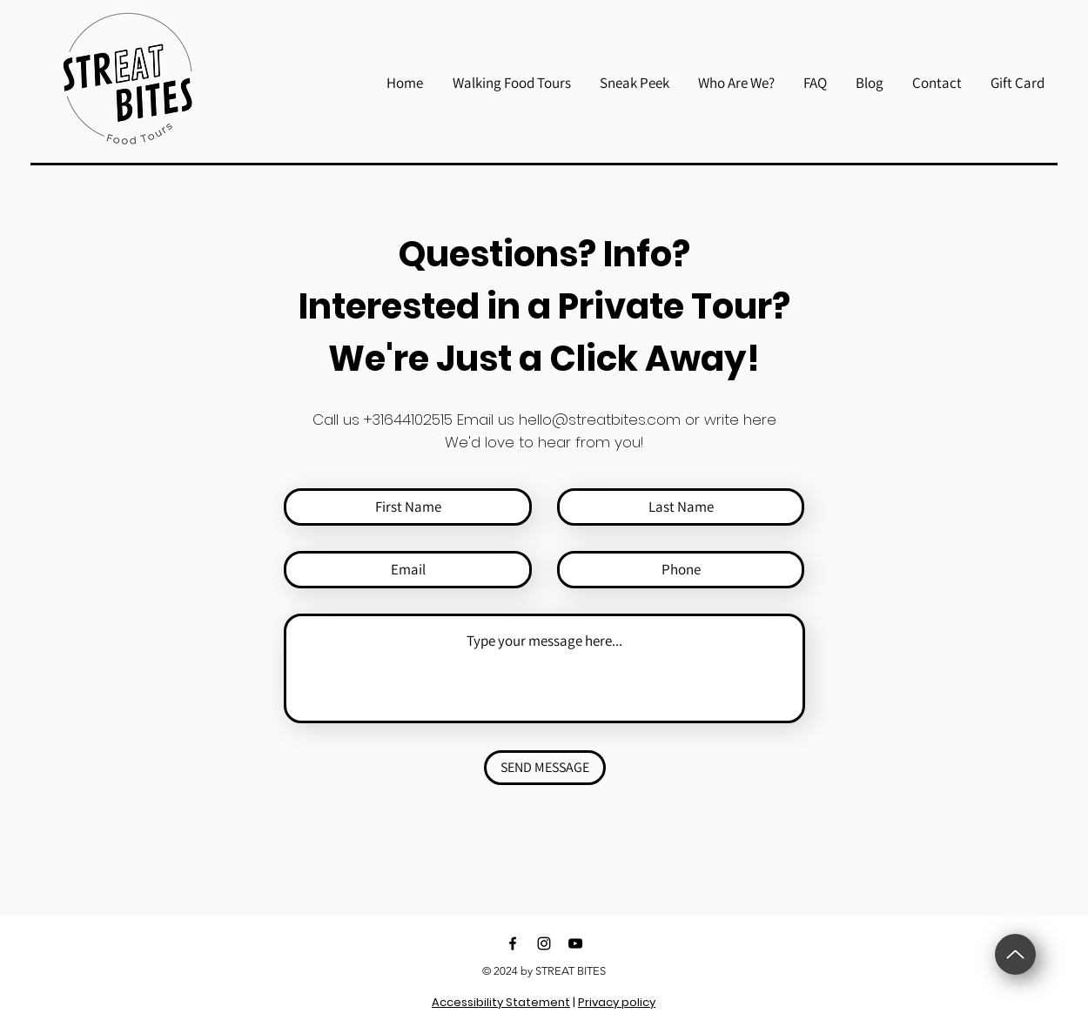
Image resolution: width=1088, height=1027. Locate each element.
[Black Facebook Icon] (512, 943)
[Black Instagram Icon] (544, 943)
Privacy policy (616, 1002)
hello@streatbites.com (600, 419)
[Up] (1015, 954)
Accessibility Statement (501, 1002)
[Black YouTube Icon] (575, 943)
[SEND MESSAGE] (545, 767)
